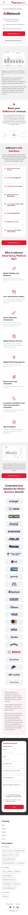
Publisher (10, 871)
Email (4, 756)
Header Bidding (7, 884)
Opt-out (17, 904)
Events (3, 839)
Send (14, 807)
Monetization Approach (9, 879)
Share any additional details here (11, 784)
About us (4, 835)
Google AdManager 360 (9, 888)
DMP (17, 855)
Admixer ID (17, 884)
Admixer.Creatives (7, 850)
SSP (4, 871)
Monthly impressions (8, 777)
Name (4, 749)
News (3, 825)
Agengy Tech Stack (8, 855)
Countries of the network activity (11, 770)
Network (17, 871)
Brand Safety (20, 863)
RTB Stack (5, 896)
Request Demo (13, 34)
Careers (4, 828)
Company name (7, 763)
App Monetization (7, 875)
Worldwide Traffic (19, 850)
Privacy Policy (17, 796)
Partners (4, 832)
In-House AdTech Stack (9, 859)
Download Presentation (13, 41)
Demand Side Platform (9, 863)
